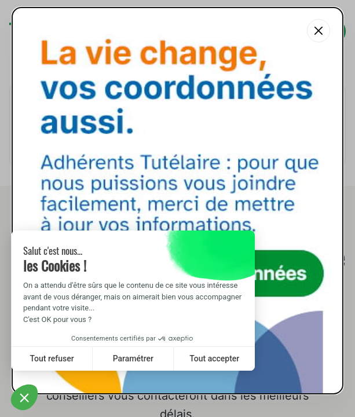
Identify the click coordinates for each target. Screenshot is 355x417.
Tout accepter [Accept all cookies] (214, 358)
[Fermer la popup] (318, 30)
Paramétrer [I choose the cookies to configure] (133, 358)
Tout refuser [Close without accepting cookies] (52, 358)
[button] (24, 397)
